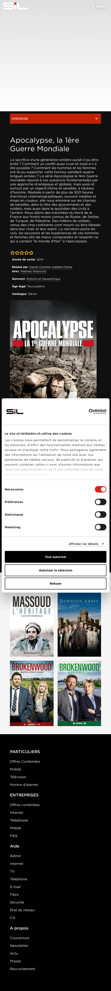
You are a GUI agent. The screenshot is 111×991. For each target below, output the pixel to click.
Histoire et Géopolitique (43, 278)
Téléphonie (19, 820)
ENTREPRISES (24, 795)
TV (12, 871)
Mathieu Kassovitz (33, 271)
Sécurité (17, 902)
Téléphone (18, 879)
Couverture (19, 938)
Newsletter (19, 946)
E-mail (15, 887)
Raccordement (22, 969)
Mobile (15, 769)
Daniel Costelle (40, 267)
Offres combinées (25, 805)
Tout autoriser (55, 557)
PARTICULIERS (25, 751)
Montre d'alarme (24, 785)
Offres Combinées (25, 761)
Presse (15, 961)
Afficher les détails (84, 544)
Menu (101, 6)
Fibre (14, 895)
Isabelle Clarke (62, 267)
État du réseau (22, 910)
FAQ (13, 836)
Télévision (18, 777)
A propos (19, 928)
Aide (14, 846)
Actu (14, 953)
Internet (16, 813)
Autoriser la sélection (55, 570)
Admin (15, 856)
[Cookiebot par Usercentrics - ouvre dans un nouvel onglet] (88, 411)
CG (12, 918)
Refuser (55, 583)
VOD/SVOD (55, 119)
